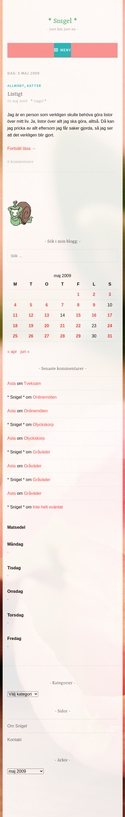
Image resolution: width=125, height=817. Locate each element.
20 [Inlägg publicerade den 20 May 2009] (46, 326)
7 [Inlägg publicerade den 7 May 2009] (62, 305)
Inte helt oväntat (48, 507)
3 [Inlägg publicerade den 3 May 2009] (110, 294)
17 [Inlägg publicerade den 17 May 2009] (109, 315)
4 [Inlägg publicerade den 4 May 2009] (15, 305)
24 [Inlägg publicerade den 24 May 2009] (109, 326)
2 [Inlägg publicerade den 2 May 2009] (94, 294)
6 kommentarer (20, 162)
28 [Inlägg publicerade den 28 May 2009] (62, 336)
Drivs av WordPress (40, 801)
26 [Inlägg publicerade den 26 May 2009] (31, 336)
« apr (12, 351)
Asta (11, 383)
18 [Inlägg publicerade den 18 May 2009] (15, 326)
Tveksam (32, 383)
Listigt (15, 94)
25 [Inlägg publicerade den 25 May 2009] (15, 336)
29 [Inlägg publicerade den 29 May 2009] (78, 336)
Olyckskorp (43, 424)
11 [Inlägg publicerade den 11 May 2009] (15, 315)
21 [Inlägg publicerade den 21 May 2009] (62, 326)
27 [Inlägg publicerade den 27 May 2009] (46, 336)
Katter (34, 85)
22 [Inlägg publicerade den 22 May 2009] (78, 326)
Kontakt (14, 739)
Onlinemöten (45, 397)
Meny (65, 49)
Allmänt (15, 85)
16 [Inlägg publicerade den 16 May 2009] (94, 315)
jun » (25, 351)
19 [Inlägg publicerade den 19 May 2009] (31, 326)
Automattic (61, 807)
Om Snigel (17, 726)
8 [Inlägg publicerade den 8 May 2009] (78, 305)
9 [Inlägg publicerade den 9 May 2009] (94, 305)
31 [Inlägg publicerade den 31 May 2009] (109, 336)
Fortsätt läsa (21, 148)
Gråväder (42, 452)
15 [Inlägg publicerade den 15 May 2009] (78, 315)
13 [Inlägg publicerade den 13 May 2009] (46, 315)
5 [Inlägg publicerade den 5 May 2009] (31, 305)
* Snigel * (62, 21)
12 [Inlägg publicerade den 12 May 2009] (31, 315)
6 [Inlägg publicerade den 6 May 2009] (47, 305)
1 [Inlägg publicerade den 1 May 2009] (78, 294)
